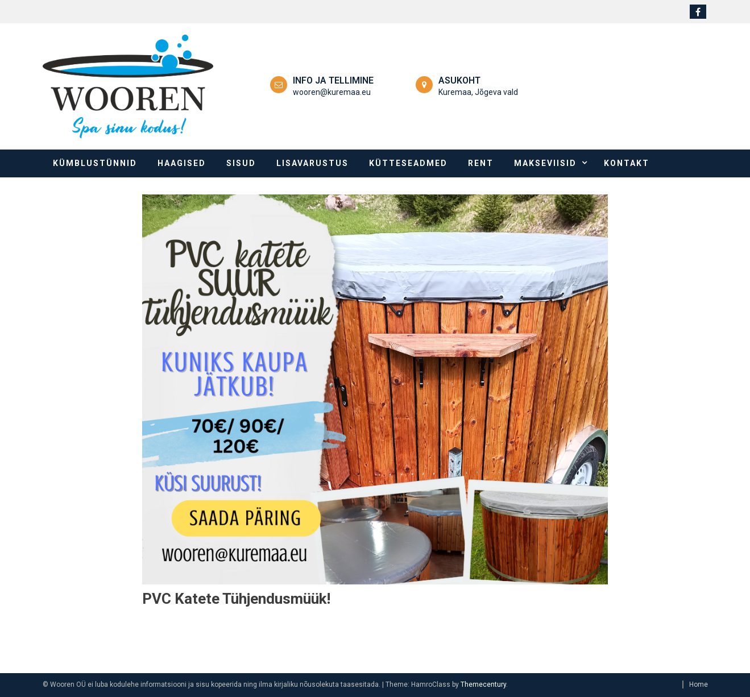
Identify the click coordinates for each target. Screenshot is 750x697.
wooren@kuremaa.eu (332, 92)
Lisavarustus (312, 163)
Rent (481, 163)
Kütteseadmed (408, 163)
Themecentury (483, 684)
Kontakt (626, 163)
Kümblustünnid (95, 163)
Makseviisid (545, 163)
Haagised (182, 163)
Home (698, 684)
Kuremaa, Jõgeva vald (478, 92)
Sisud (241, 163)
